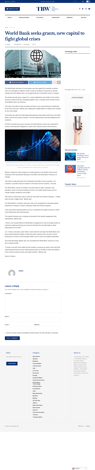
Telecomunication (38, 412)
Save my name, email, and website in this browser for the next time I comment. (32, 333)
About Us (7, 1)
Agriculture (36, 356)
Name (7, 316)
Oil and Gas (36, 400)
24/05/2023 (17, 44)
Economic (40, 17)
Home (10, 17)
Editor (8, 44)
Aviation (35, 358)
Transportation (37, 417)
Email (7, 325)
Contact (13, 1)
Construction (37, 366)
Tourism (35, 414)
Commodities (37, 363)
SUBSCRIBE (12, 363)
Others (35, 403)
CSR (34, 368)
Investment (55, 17)
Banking (35, 361)
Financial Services (38, 380)
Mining (35, 398)
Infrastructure (37, 386)
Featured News (24, 17)
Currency (36, 370)
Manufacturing (37, 393)
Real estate (36, 407)
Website (36, 324)
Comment (9, 293)
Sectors (83, 17)
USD (75, 89)
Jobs (34, 391)
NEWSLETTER (12, 9)
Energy (35, 375)
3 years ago (81, 161)
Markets (69, 17)
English (76, 468)
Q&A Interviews (38, 405)
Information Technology (36, 383)
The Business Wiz (14, 426)
